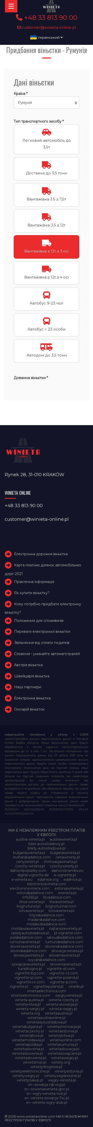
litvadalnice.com (57, 897)
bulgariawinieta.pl (65, 853)
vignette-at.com (61, 968)
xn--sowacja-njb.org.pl (46, 1084)
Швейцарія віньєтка (31, 676)
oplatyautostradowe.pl (30, 933)
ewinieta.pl (67, 893)
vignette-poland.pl (63, 977)
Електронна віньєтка (32, 698)
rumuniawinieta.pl (25, 942)
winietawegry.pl (64, 1058)
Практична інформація (34, 581)
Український (46, 37)
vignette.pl (19, 986)
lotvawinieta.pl (31, 910)
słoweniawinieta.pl (65, 964)
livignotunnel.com (60, 906)
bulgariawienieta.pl (29, 853)
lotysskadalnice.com (46, 915)
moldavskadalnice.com (46, 924)
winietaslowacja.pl (64, 1049)
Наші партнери (27, 687)
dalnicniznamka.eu (67, 870)
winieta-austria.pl (29, 1000)
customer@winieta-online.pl (46, 27)
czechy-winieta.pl (30, 866)
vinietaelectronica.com (46, 991)
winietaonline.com (65, 1040)
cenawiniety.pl (68, 857)
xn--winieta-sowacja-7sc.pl (46, 1098)
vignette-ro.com (30, 982)
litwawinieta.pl (62, 902)
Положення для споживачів (38, 620)
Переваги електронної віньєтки (42, 632)
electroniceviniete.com (30, 888)
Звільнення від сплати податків (41, 642)
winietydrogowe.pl (46, 1067)
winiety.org (60, 1062)
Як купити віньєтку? (32, 593)
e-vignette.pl (65, 875)
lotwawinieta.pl (61, 910)
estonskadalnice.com (35, 893)
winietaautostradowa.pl (46, 1022)
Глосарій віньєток (29, 709)
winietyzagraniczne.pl (62, 1075)
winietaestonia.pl (63, 1031)
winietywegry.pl (25, 1075)
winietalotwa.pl (61, 1035)
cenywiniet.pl (27, 861)
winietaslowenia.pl (27, 1053)
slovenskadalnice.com (64, 946)
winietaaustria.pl (58, 1013)
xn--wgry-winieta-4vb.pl (47, 1093)
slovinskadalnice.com (28, 951)
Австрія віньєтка (28, 665)
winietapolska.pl (28, 1044)
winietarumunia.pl (62, 1044)
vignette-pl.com (28, 977)
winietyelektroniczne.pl (30, 1071)
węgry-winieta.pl (62, 1080)
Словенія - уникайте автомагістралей (47, 654)
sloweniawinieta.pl (64, 955)
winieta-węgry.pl (63, 1009)
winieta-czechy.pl (63, 1000)
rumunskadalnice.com (64, 942)
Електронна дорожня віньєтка (41, 554)
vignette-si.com (63, 982)
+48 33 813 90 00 (46, 18)
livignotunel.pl (28, 906)
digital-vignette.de (33, 875)
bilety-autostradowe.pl (46, 848)
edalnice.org (48, 879)
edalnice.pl (72, 879)
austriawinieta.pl (63, 839)
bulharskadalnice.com (32, 857)
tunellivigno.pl (30, 968)
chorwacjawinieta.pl (60, 861)
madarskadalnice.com (46, 919)
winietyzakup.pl (30, 1080)
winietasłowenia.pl (30, 1058)
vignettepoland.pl (48, 986)
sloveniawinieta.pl (25, 946)
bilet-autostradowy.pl (46, 844)
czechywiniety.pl (64, 866)
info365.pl (30, 897)
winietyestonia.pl (69, 1071)
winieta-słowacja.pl (62, 1004)
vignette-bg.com (29, 973)
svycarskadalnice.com (46, 960)
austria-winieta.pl (30, 839)
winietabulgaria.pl (27, 1026)
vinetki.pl (76, 986)
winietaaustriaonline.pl (46, 1018)
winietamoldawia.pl (28, 1040)
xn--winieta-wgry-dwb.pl (46, 1102)
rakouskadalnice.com (65, 937)
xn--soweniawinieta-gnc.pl (46, 1089)
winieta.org (30, 1013)
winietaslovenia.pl (29, 1049)
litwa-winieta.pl (32, 902)
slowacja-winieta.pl (67, 951)
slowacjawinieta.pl (28, 955)
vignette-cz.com (63, 973)
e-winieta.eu (21, 879)
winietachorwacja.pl (64, 1026)
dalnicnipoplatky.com (28, 870)
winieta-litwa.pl (28, 1004)
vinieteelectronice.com (30, 995)
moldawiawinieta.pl (27, 928)
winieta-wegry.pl (30, 1009)
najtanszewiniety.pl (65, 928)
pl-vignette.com (68, 933)
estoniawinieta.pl (69, 888)
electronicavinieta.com (46, 884)
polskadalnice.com (26, 937)
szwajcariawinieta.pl (28, 964)
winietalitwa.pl (31, 1035)
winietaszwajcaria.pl (64, 1053)
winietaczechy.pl (29, 1031)
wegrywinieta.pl (68, 995)
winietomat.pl (34, 1062)
